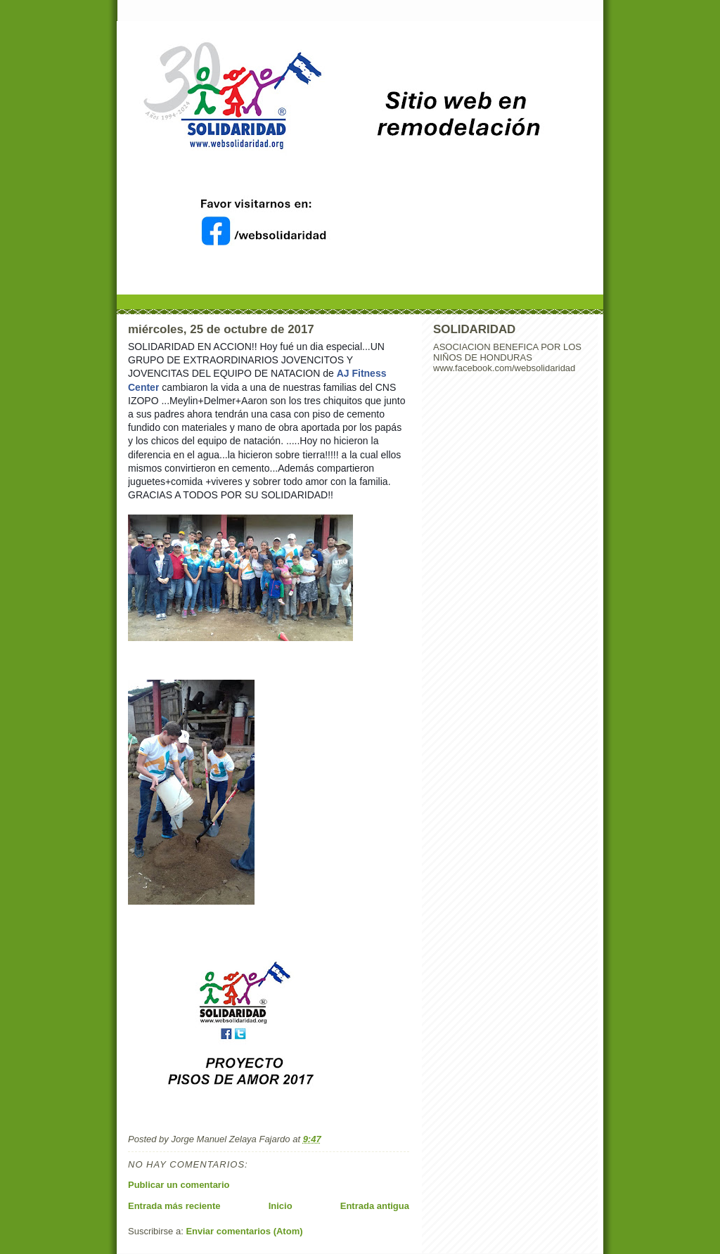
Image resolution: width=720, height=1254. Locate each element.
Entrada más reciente (174, 1206)
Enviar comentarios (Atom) (244, 1231)
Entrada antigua (374, 1206)
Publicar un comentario (178, 1184)
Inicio (280, 1206)
